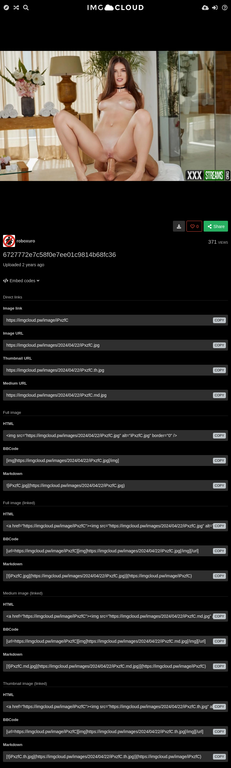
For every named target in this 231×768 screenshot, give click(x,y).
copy (219, 320)
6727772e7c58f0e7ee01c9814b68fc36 (59, 254)
